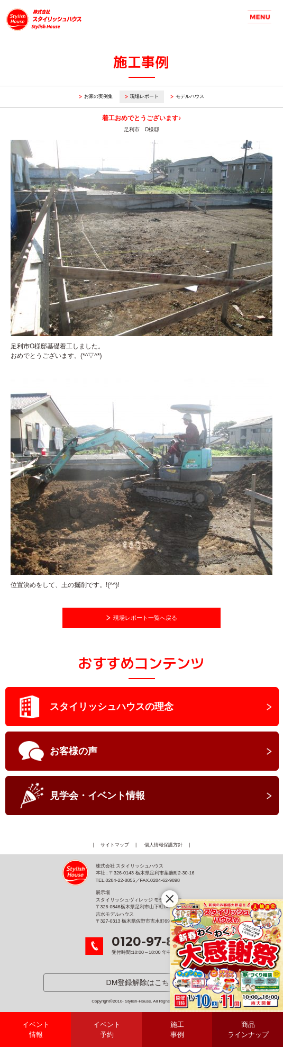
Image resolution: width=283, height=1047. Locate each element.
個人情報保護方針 (163, 844)
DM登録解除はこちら (141, 982)
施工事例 (177, 1030)
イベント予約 (107, 1030)
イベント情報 (36, 1030)
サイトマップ (115, 844)
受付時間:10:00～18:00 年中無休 (155, 945)
